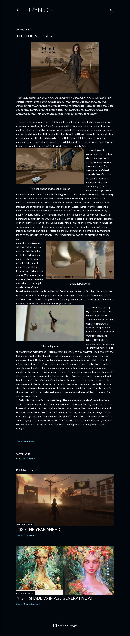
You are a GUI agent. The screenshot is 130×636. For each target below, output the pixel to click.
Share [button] (19, 441)
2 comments (30, 535)
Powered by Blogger (65, 625)
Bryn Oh (39, 10)
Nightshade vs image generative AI (54, 597)
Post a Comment (25, 458)
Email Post (29, 441)
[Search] (112, 9)
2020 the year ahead (38, 529)
